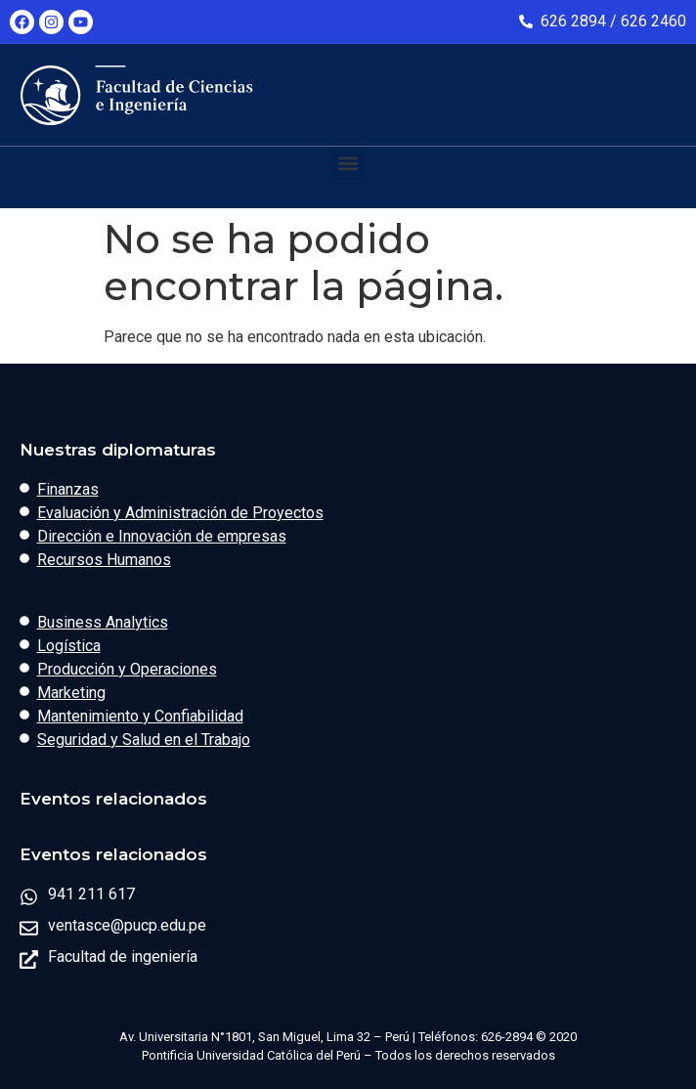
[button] (348, 163)
